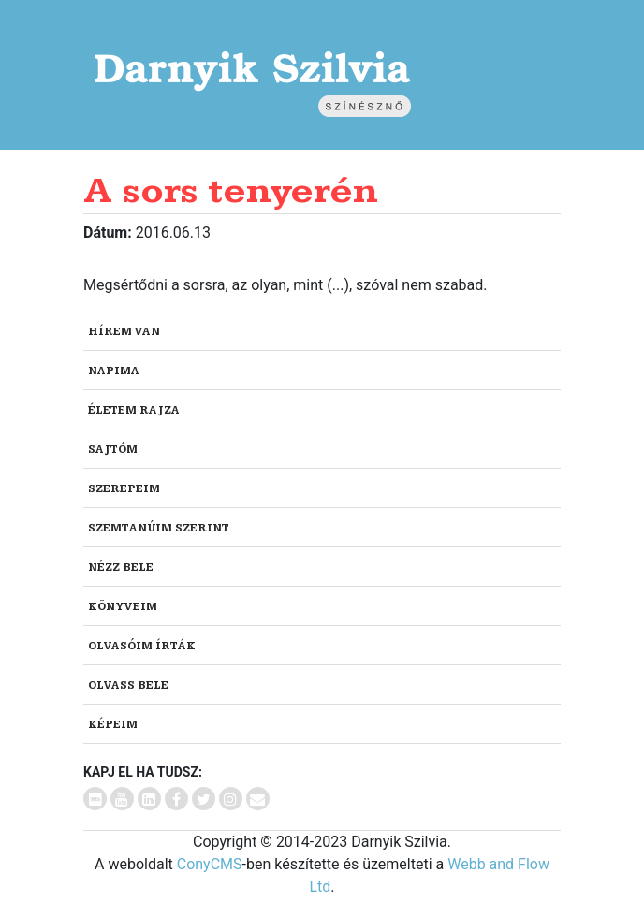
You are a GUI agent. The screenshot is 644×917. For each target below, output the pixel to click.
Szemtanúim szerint (158, 528)
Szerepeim (124, 489)
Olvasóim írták (142, 646)
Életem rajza (134, 410)
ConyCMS (209, 864)
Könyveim (122, 607)
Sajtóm (113, 450)
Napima (113, 371)
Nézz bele (121, 567)
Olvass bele (128, 685)
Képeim (113, 725)
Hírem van (124, 332)
